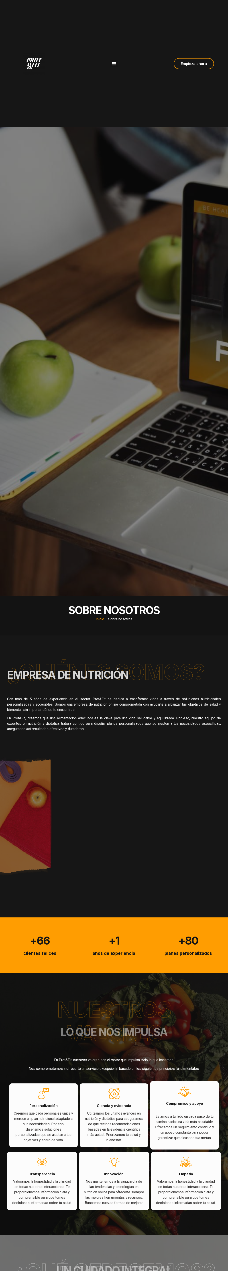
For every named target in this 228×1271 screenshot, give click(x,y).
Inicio (100, 619)
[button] (114, 63)
